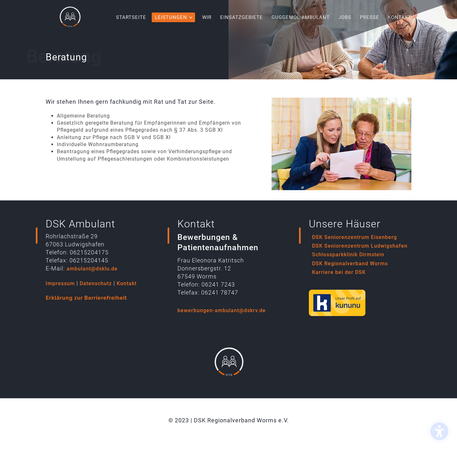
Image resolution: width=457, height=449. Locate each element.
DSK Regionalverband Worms (350, 263)
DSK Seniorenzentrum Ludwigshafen (360, 246)
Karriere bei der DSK (339, 272)
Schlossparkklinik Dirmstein (348, 254)
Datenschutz (96, 283)
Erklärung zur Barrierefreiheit (86, 298)
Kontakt (127, 283)
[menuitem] (131, 25)
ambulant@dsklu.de (92, 269)
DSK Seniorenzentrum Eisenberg (354, 237)
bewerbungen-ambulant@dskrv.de (221, 310)
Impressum (60, 283)
